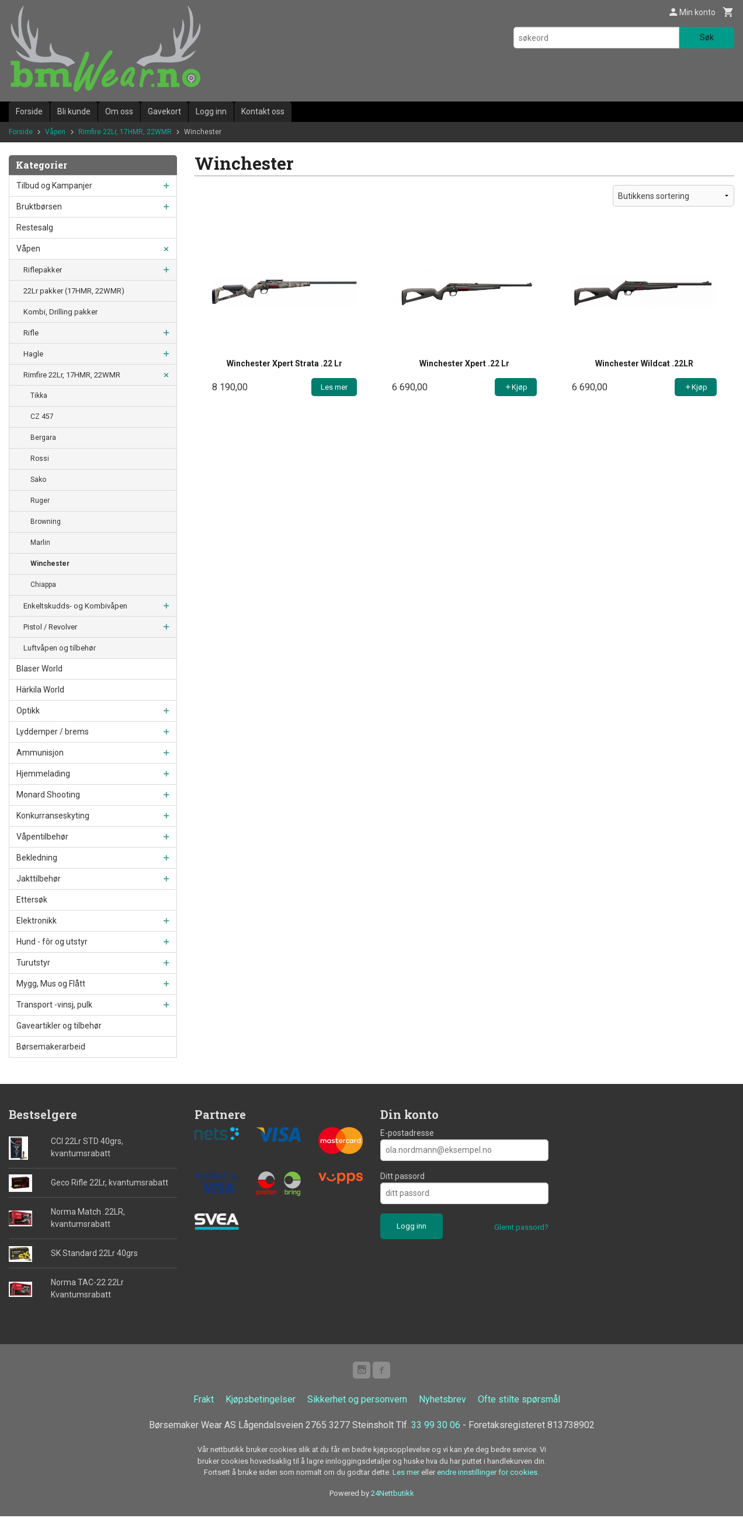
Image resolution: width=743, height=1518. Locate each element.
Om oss (119, 111)
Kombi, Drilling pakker (60, 311)
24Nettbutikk (392, 1494)
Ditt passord (402, 1176)
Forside (29, 111)
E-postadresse (407, 1133)
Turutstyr (33, 962)
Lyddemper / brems (52, 731)
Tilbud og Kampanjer (54, 185)
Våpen (28, 248)
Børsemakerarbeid (50, 1046)
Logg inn (211, 111)
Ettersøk (31, 899)
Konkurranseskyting (52, 815)
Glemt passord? (521, 1227)
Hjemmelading (43, 773)
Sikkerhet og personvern (357, 1401)
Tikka (38, 395)
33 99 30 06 (435, 1426)
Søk (707, 37)
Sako (38, 479)
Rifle (31, 332)
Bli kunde (74, 111)
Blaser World (39, 668)
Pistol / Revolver (50, 626)
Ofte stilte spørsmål (519, 1401)
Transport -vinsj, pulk (54, 1004)
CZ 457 (42, 416)
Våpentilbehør (42, 836)
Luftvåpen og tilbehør (59, 647)
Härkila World (40, 689)
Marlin (40, 542)
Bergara (43, 437)
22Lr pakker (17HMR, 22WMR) (73, 290)
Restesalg (34, 227)
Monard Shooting (48, 794)
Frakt (203, 1401)
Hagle (33, 353)
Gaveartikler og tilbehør (59, 1025)
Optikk (28, 710)
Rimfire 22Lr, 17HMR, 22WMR (71, 374)
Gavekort (164, 111)
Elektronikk (36, 920)
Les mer (407, 1474)
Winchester (50, 563)
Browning (45, 521)
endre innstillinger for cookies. (488, 1474)
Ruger (40, 500)
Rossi (39, 458)
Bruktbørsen (39, 206)
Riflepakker (42, 269)
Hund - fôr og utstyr (52, 941)
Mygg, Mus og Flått (50, 983)
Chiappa (43, 584)
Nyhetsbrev (442, 1401)
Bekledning (36, 857)
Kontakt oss (262, 111)
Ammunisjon (40, 752)
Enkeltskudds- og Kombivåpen (75, 605)
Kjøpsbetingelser (260, 1401)
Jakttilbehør (38, 878)
